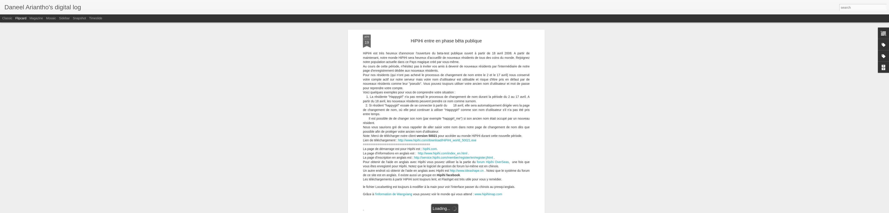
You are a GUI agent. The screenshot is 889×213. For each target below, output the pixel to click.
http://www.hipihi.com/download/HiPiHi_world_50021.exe (437, 116)
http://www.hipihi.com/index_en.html (442, 129)
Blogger (473, 210)
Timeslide (95, 18)
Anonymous (464, 193)
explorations (440, 199)
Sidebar (64, 18)
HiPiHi (455, 199)
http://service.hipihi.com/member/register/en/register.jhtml (453, 133)
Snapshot (79, 18)
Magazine (36, 18)
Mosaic (51, 18)
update (466, 199)
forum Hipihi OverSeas (493, 138)
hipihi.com (430, 125)
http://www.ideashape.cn (467, 146)
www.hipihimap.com (488, 170)
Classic (7, 18)
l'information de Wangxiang (393, 170)
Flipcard (20, 18)
